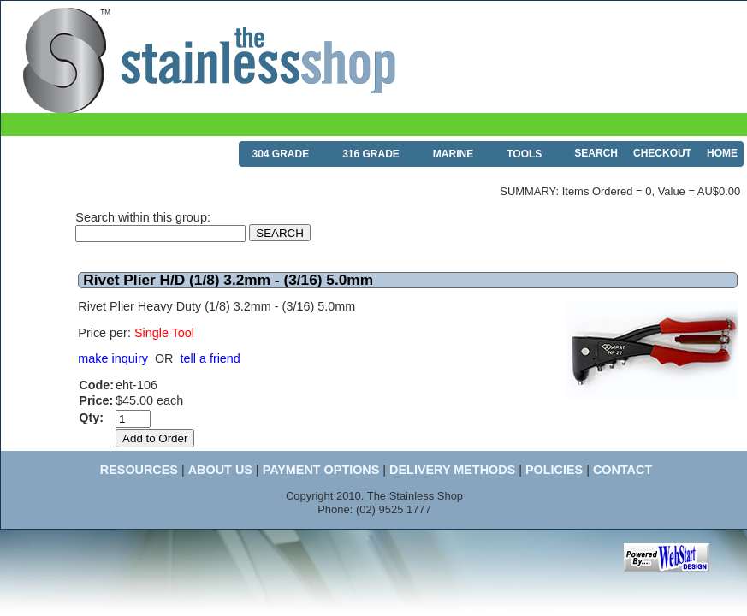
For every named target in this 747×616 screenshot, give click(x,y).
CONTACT (622, 470)
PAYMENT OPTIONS (321, 470)
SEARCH (596, 153)
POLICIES (554, 470)
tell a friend (210, 358)
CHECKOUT (662, 153)
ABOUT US (220, 470)
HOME (722, 153)
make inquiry (113, 358)
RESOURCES (139, 470)
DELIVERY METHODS (452, 470)
